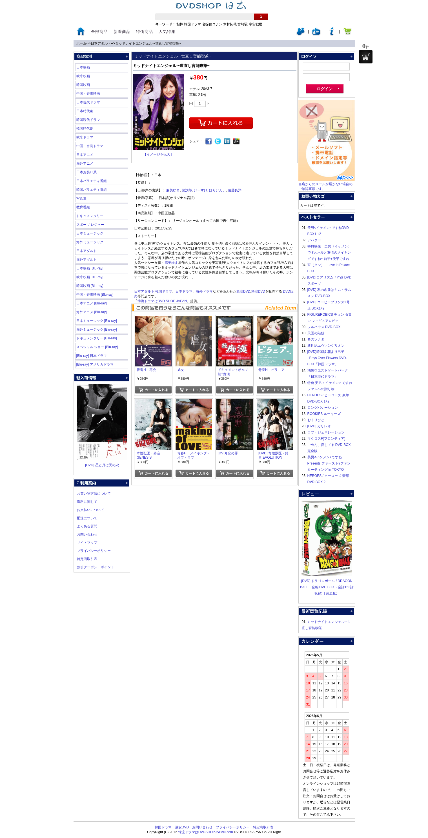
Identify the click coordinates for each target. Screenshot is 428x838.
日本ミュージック (89, 233)
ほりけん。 (217, 190)
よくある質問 (87, 526)
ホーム (81, 43)
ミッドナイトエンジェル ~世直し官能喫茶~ (148, 43)
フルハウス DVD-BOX (324, 327)
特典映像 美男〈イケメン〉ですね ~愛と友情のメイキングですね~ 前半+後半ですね (329, 252)
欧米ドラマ (84, 137)
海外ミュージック (89, 242)
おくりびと (315, 420)
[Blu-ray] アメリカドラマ (95, 364)
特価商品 (144, 31)
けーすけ (200, 190)
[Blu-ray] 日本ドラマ (91, 356)
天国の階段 (315, 333)
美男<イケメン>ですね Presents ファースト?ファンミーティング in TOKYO (329, 463)
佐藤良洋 (234, 190)
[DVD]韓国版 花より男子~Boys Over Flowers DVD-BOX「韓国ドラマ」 (327, 358)
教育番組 (83, 207)
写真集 (81, 198)
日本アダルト (101, 43)
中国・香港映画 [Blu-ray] (95, 295)
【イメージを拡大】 (158, 154)
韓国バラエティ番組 (91, 190)
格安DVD (258, 291)
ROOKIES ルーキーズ (324, 414)
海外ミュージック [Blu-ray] (96, 329)
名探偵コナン (212, 24)
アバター (314, 240)
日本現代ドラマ (88, 102)
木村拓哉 (230, 24)
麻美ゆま (173, 190)
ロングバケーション (322, 408)
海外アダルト (86, 260)
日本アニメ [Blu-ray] (91, 303)
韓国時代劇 (84, 129)
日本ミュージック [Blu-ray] (96, 321)
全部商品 (99, 31)
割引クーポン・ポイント (95, 567)
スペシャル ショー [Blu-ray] (97, 347)
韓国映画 (83, 85)
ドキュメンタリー (89, 216)
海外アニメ (84, 163)
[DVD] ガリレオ (319, 426)
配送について (87, 518)
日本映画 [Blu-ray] (89, 268)
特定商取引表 (87, 559)
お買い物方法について (94, 494)
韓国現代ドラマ (88, 120)
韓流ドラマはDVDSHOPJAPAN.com (205, 832)
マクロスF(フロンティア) (326, 439)
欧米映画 (83, 76)
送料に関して (87, 502)
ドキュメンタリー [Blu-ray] (96, 338)
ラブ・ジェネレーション (326, 432)
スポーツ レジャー (90, 225)
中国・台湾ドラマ (89, 146)
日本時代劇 (84, 111)
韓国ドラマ (192, 24)
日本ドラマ (184, 291)
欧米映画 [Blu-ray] (89, 277)
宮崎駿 (243, 24)
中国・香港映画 (88, 94)
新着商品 (122, 31)
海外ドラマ (204, 291)
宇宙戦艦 (255, 24)
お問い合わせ (87, 534)
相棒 (179, 24)
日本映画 (83, 67)
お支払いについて (90, 510)
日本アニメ (84, 155)
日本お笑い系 (86, 172)
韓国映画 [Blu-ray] (89, 286)
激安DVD (243, 291)
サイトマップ (87, 543)
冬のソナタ (315, 339)
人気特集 (167, 31)
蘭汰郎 (187, 190)
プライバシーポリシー (94, 551)
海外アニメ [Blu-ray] (91, 312)
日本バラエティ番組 (91, 181)
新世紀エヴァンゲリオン (326, 346)
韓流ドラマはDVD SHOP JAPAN (162, 301)
